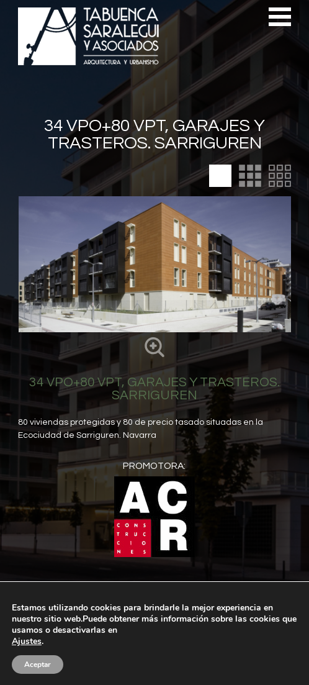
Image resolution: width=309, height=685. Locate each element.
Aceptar (37, 664)
